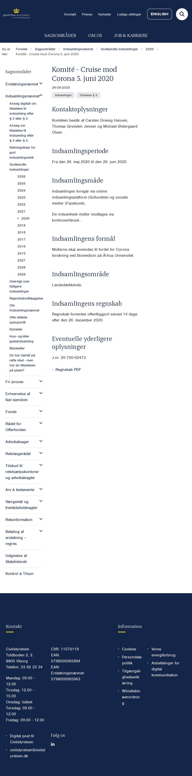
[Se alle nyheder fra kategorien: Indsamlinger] (63, 95)
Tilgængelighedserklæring (131, 677)
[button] (39, 83)
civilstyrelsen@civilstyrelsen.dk (27, 753)
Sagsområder (60, 35)
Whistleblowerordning (131, 697)
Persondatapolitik (132, 660)
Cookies (129, 649)
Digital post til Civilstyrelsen (22, 739)
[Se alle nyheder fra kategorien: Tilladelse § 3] (88, 95)
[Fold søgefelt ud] (182, 14)
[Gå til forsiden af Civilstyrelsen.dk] (15, 14)
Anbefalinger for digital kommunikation (166, 669)
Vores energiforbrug (164, 652)
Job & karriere (131, 35)
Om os (95, 35)
